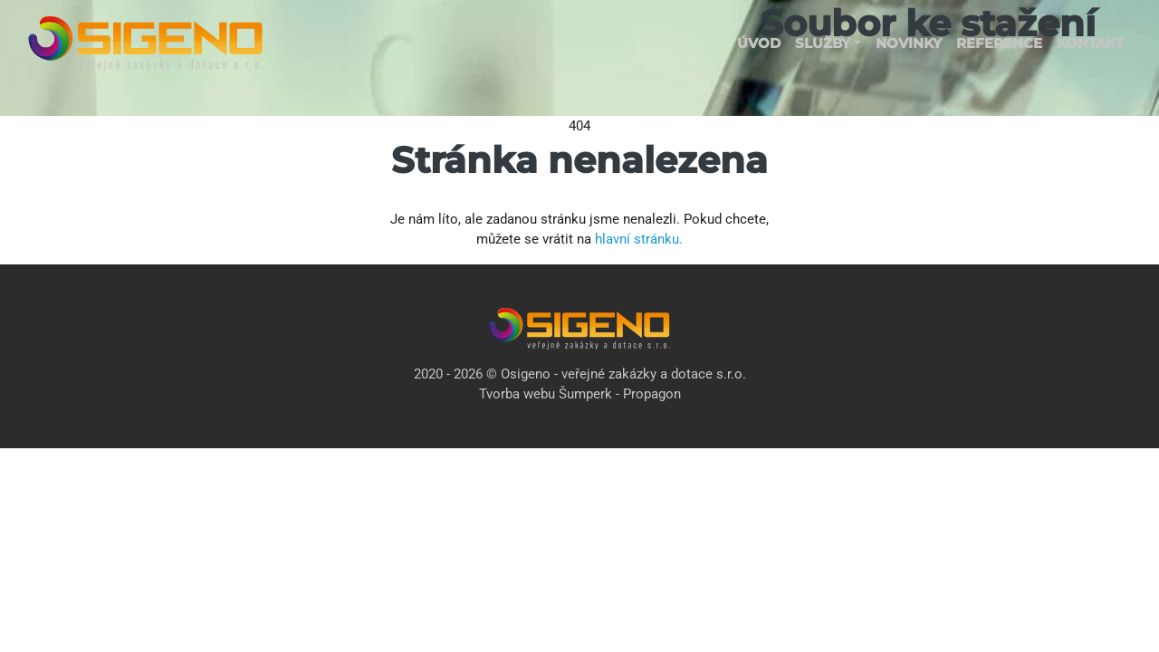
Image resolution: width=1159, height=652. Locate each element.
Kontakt (1090, 43)
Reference (999, 43)
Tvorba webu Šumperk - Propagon (580, 394)
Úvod (759, 43)
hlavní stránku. (639, 239)
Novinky (909, 43)
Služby (822, 43)
